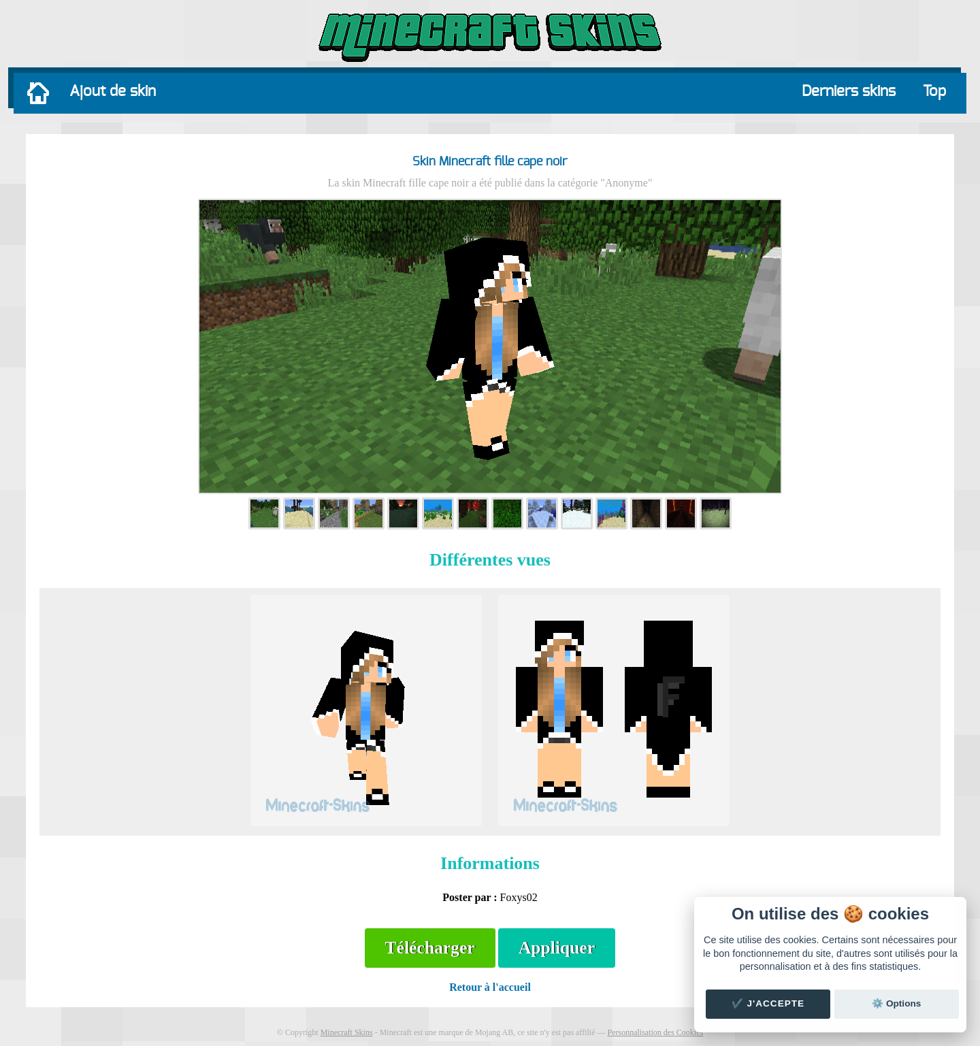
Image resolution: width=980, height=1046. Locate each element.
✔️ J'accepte (768, 1003)
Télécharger (430, 948)
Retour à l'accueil (490, 987)
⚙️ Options (896, 1003)
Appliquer (557, 948)
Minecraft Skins (347, 1032)
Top (934, 91)
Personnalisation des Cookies (655, 1032)
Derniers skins (849, 91)
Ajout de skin (112, 91)
